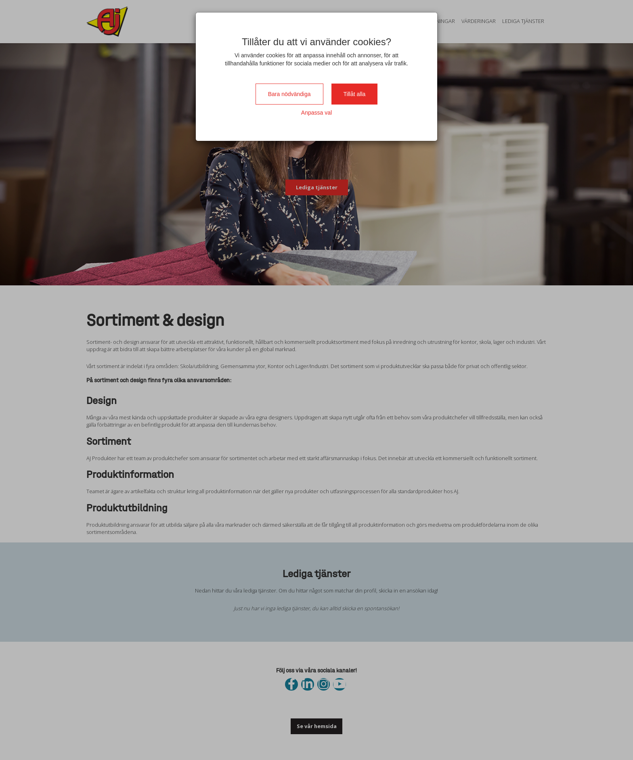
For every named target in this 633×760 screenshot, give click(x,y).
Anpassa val (316, 112)
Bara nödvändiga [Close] (289, 94)
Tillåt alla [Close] (355, 94)
